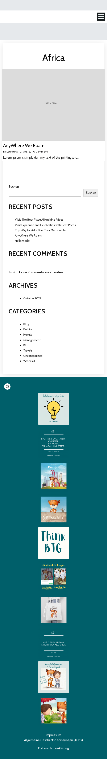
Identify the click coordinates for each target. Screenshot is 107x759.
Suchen (14, 187)
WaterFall (29, 361)
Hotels (27, 334)
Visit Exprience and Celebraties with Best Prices (45, 225)
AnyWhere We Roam (28, 235)
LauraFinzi (12, 151)
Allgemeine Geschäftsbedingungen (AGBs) (53, 740)
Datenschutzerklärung (53, 748)
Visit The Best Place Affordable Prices (39, 219)
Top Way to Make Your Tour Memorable (40, 230)
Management (32, 340)
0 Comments (40, 151)
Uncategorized (32, 356)
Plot (26, 345)
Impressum (53, 735)
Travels (28, 350)
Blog (26, 324)
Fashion (28, 329)
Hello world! (22, 241)
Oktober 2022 (32, 298)
